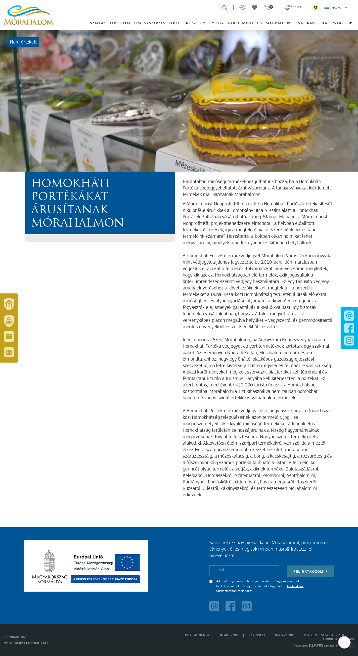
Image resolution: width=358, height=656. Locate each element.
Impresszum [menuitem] (229, 635)
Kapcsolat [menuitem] (257, 635)
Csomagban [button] (270, 23)
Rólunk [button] (295, 23)
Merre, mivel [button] (240, 23)
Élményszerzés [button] (149, 23)
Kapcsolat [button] (318, 23)
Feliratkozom (310, 571)
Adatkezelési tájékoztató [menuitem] (323, 635)
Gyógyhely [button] (212, 23)
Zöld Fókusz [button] (182, 23)
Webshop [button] (342, 23)
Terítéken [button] (119, 23)
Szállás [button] (98, 23)
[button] (344, 642)
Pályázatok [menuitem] (284, 635)
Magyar (336, 7)
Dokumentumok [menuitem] (197, 635)
